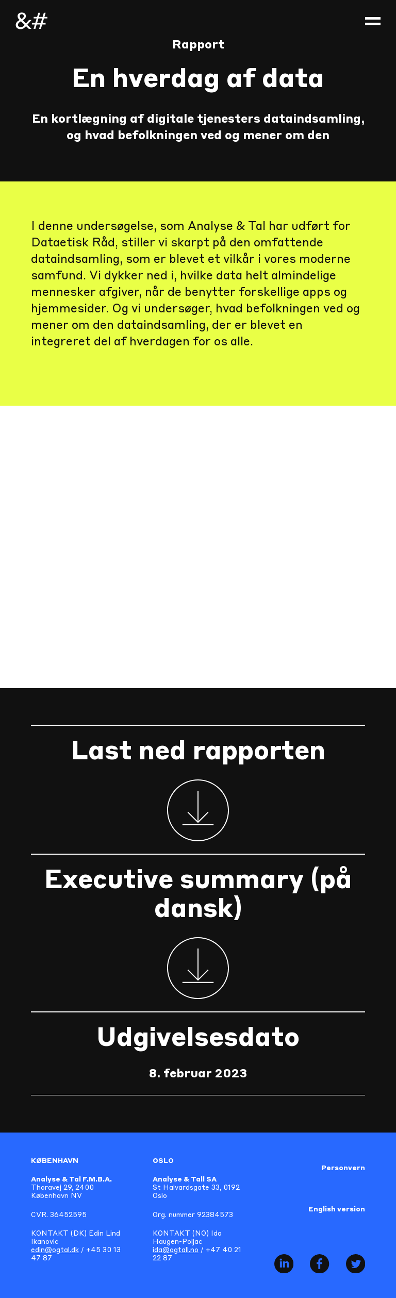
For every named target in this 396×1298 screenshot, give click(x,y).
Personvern (343, 1168)
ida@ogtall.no (176, 1250)
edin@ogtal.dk (55, 1250)
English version (336, 1209)
